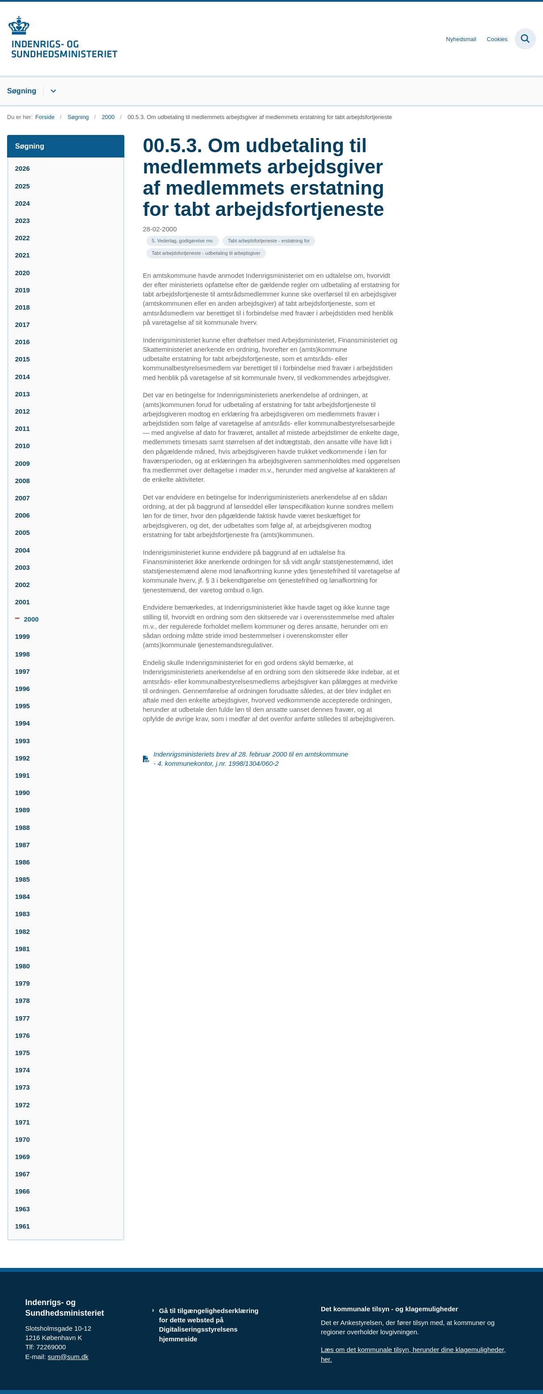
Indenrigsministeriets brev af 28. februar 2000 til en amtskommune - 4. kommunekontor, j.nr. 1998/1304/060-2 (251, 758)
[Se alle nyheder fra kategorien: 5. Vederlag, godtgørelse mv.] (182, 241)
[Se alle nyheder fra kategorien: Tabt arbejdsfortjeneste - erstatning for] (269, 241)
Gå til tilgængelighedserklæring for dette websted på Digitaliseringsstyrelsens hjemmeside (208, 1325)
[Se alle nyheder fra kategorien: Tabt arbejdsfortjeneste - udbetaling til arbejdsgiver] (206, 253)
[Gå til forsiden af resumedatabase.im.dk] (59, 38)
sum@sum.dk (68, 1356)
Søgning (21, 91)
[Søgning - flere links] (52, 91)
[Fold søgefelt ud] (525, 39)
